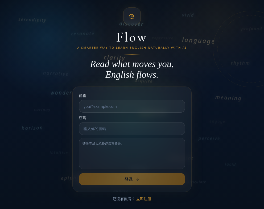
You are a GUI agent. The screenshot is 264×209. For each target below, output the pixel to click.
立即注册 (143, 198)
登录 (132, 179)
